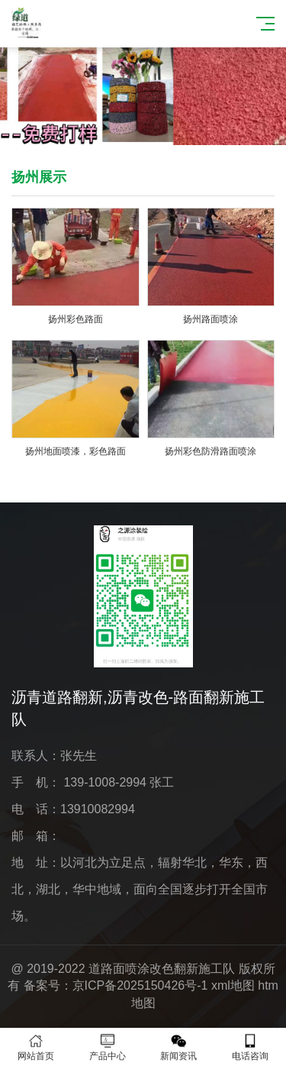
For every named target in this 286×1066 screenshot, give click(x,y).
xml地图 (233, 985)
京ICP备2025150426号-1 (140, 985)
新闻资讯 (179, 1047)
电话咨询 (250, 1047)
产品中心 (107, 1047)
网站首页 (36, 1047)
